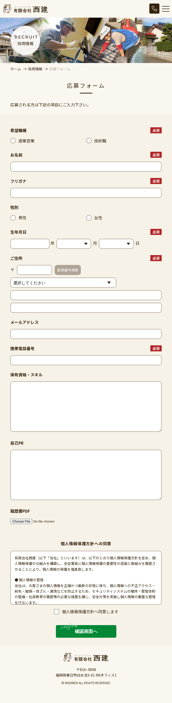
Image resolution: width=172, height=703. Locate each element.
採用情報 (35, 68)
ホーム (15, 68)
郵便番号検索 (67, 269)
